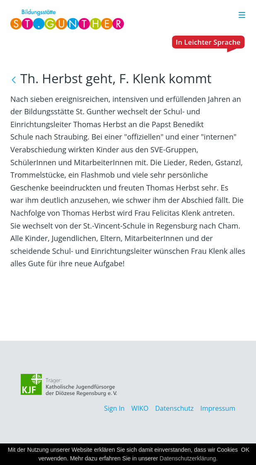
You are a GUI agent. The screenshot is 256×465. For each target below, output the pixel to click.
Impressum (217, 408)
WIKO (139, 408)
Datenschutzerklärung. (188, 458)
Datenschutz (174, 408)
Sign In (114, 408)
